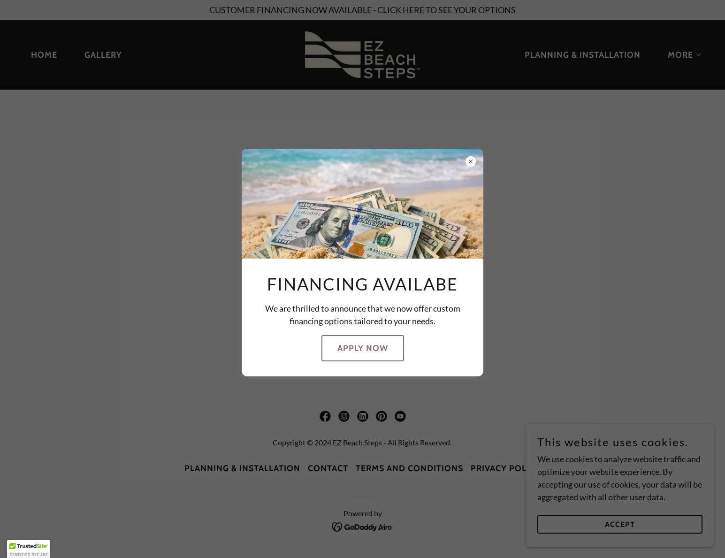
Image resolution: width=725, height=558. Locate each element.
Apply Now (362, 348)
